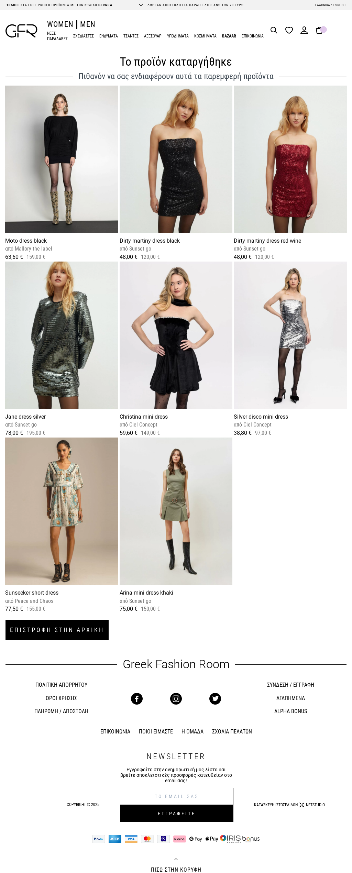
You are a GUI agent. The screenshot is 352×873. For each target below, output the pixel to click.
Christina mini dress (144, 416)
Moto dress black (26, 240)
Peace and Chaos (33, 601)
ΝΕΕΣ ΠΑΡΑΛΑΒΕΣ (57, 36)
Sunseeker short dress (31, 592)
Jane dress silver (25, 416)
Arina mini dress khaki (146, 592)
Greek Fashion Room (176, 664)
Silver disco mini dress (261, 416)
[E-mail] (177, 796)
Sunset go (139, 248)
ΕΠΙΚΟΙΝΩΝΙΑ (253, 36)
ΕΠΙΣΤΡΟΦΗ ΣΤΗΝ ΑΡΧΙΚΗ (57, 629)
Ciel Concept (142, 424)
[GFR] (21, 31)
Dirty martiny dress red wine (267, 240)
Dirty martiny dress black (150, 240)
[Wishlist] (291, 30)
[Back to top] (176, 859)
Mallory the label (32, 248)
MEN (88, 24)
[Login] (304, 32)
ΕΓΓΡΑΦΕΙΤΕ (177, 813)
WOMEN (60, 24)
